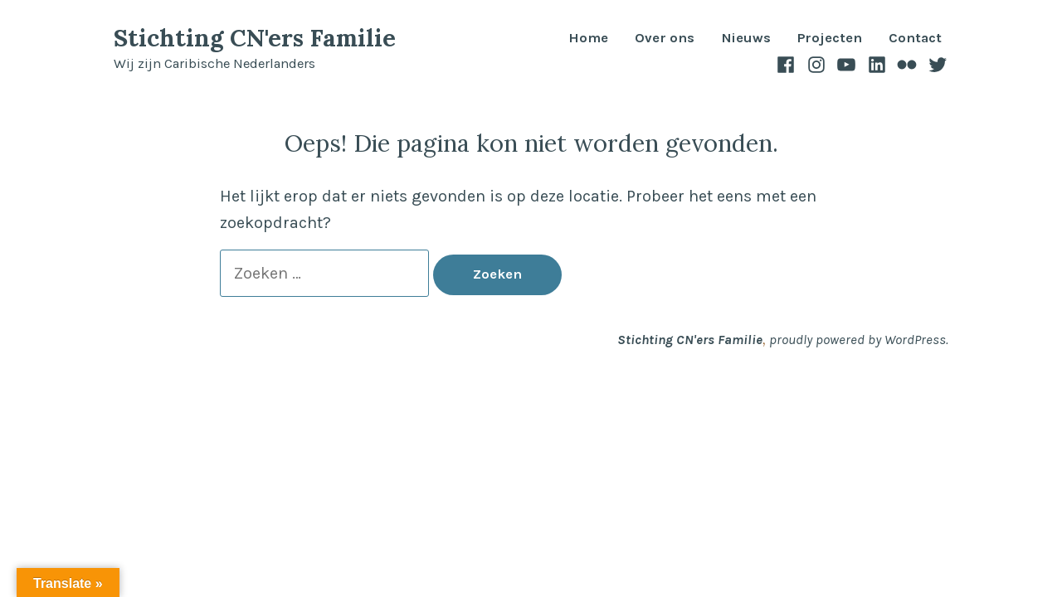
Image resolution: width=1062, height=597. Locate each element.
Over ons (664, 38)
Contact (915, 38)
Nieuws (746, 38)
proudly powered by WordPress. (858, 339)
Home (588, 38)
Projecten (829, 38)
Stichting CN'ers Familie (255, 37)
